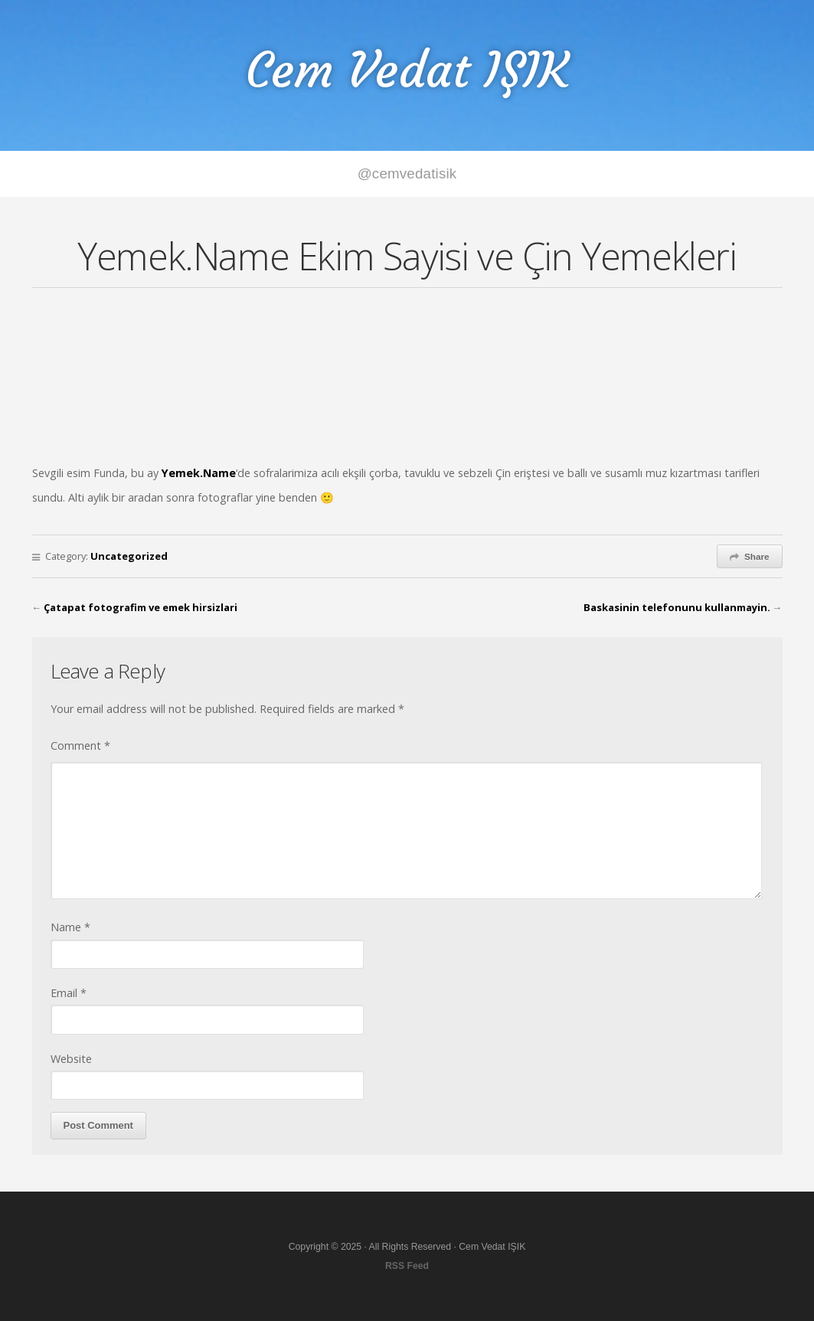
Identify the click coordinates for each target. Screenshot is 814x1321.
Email (69, 993)
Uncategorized (129, 556)
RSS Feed (407, 1266)
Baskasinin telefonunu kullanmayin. (677, 607)
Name (70, 927)
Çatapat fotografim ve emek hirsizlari (140, 607)
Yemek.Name (199, 473)
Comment (80, 745)
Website (71, 1058)
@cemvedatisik (407, 173)
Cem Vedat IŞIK (407, 70)
